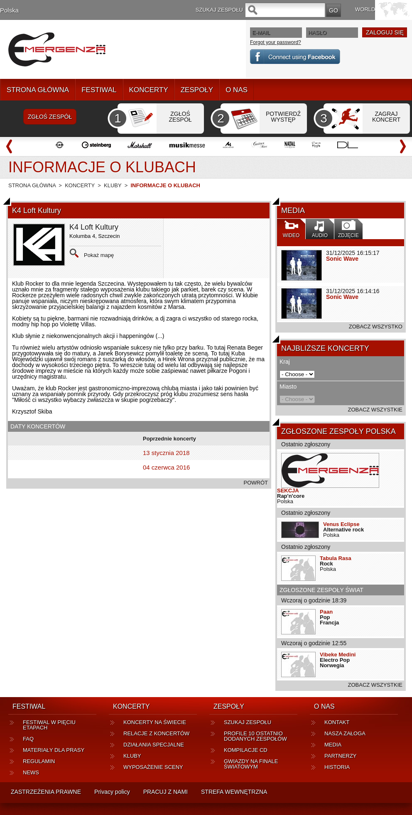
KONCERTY (148, 90)
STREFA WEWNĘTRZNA (234, 791)
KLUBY (112, 185)
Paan (326, 612)
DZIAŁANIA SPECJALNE (153, 745)
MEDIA (332, 745)
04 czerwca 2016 (166, 467)
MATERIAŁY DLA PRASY (53, 750)
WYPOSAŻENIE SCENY (153, 767)
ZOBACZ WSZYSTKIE (375, 409)
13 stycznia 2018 (166, 452)
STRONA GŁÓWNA (38, 90)
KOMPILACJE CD (245, 750)
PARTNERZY (340, 756)
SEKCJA (288, 490)
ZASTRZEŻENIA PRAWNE (46, 791)
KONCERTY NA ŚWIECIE (154, 722)
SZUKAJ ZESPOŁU (247, 722)
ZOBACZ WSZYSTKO (375, 326)
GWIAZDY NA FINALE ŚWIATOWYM (251, 764)
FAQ (28, 739)
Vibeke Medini (338, 654)
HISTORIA (337, 767)
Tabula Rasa (335, 558)
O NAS (237, 90)
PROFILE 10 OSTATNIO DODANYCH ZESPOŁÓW (255, 736)
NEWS (31, 772)
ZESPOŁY (197, 90)
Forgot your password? (275, 42)
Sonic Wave (342, 258)
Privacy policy (112, 791)
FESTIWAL (98, 90)
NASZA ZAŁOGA (344, 733)
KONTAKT (336, 722)
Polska (9, 10)
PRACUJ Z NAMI (165, 791)
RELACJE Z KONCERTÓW (156, 733)
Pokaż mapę (99, 255)
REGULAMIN (39, 761)
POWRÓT (256, 482)
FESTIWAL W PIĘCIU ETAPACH (49, 725)
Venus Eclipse (341, 524)
